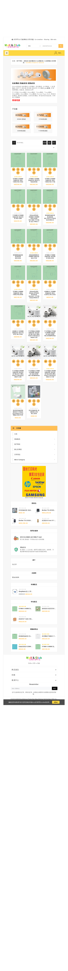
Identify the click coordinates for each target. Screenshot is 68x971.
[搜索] (50, 46)
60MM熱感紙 (21, 130)
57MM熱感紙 (43, 119)
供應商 (34, 573)
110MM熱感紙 (43, 130)
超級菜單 (7, 53)
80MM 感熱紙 (21, 119)
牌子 (34, 560)
